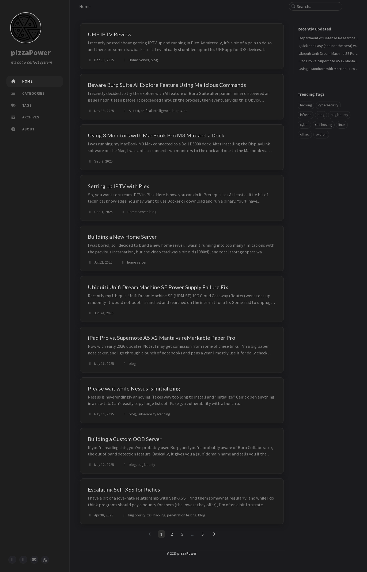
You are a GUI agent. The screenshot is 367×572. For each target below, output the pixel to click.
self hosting (323, 124)
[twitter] (23, 559)
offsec (304, 134)
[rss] (45, 559)
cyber (304, 124)
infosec (305, 115)
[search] (318, 6)
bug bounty (339, 115)
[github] (12, 559)
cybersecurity (328, 105)
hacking (306, 105)
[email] (34, 559)
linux (341, 124)
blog (320, 115)
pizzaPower (31, 52)
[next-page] (214, 534)
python (321, 134)
